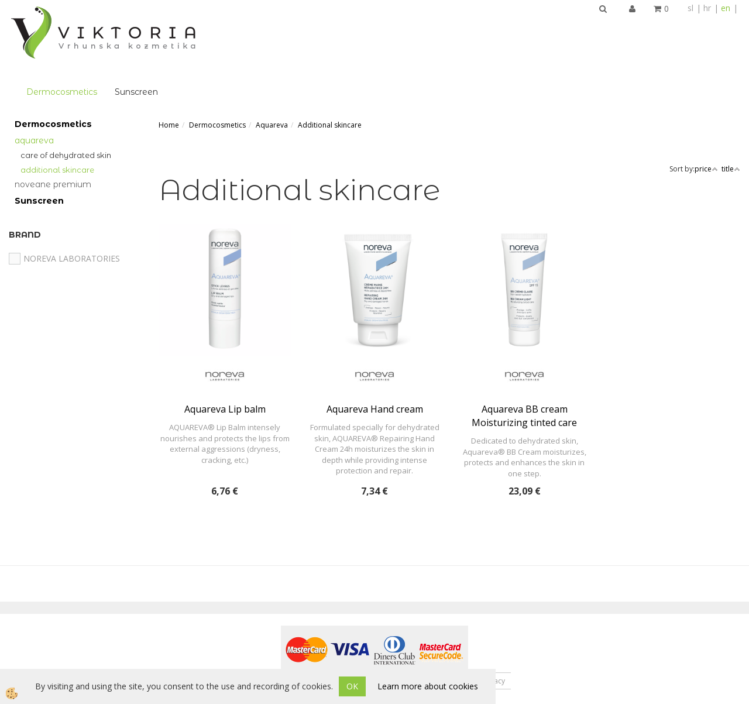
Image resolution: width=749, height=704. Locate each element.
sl (690, 7)
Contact (320, 624)
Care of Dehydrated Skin (65, 97)
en (725, 7)
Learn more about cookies (427, 686)
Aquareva (34, 83)
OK (352, 686)
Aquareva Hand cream (375, 352)
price (706, 112)
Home (169, 68)
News (367, 624)
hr (707, 7)
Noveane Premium (53, 127)
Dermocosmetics (211, 27)
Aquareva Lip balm (225, 352)
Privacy (493, 624)
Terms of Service (428, 624)
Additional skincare (57, 112)
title (730, 112)
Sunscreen (286, 27)
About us (267, 624)
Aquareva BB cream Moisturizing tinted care (524, 359)
